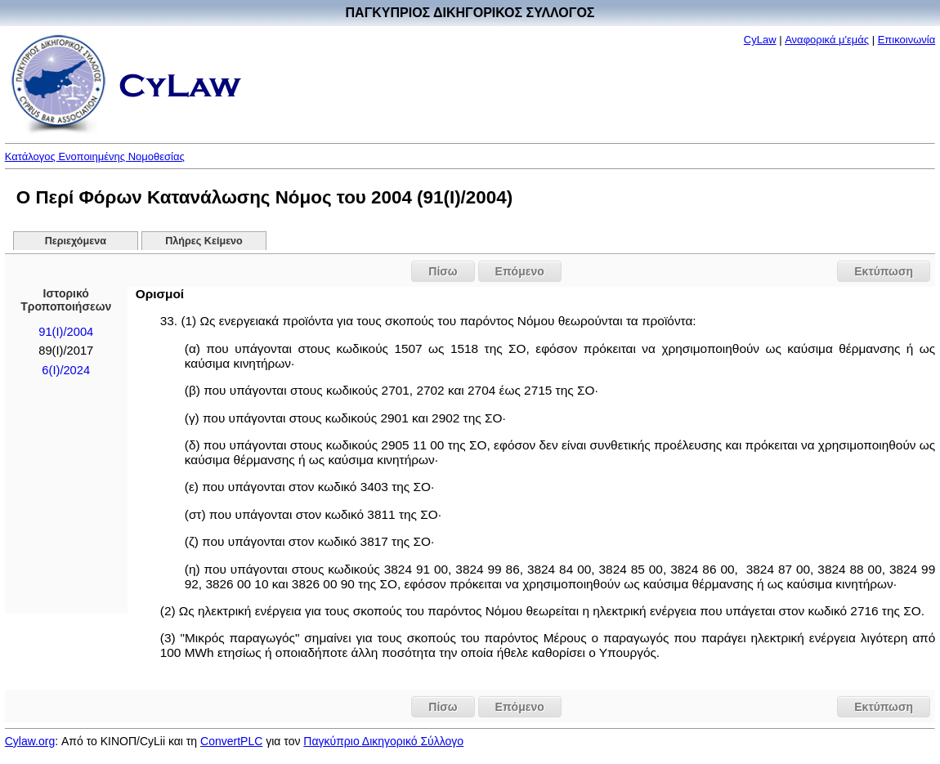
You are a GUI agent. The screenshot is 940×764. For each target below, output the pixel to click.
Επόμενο (519, 271)
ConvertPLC (231, 741)
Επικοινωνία (907, 40)
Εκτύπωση (883, 271)
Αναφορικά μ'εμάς (827, 40)
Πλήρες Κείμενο (204, 241)
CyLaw (760, 40)
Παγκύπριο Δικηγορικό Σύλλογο (383, 741)
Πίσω (442, 271)
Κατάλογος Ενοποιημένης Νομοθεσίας (95, 156)
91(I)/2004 (65, 331)
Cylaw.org (30, 741)
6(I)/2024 (66, 370)
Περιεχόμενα (75, 241)
